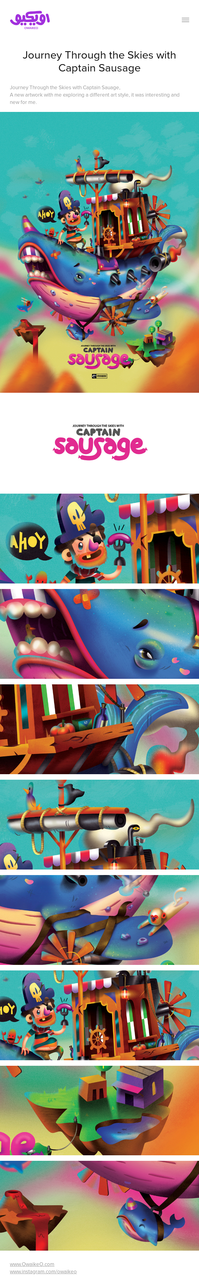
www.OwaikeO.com (32, 1264)
